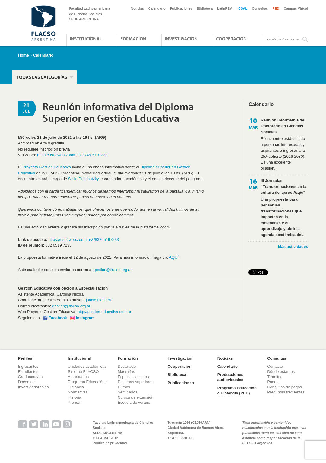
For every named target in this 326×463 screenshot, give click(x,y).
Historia (74, 397)
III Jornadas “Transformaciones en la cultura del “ (283, 186)
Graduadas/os (30, 376)
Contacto (275, 366)
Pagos (272, 382)
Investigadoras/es (33, 387)
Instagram (85, 318)
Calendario (157, 8)
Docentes (26, 382)
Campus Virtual (296, 8)
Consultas (260, 8)
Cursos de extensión (136, 397)
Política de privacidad (110, 443)
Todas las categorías (42, 77)
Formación (133, 39)
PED (275, 8)
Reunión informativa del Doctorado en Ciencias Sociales (283, 126)
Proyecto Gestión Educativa (47, 167)
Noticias (137, 8)
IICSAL (241, 8)
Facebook (58, 318)
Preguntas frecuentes (286, 392)
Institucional (86, 39)
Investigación (181, 39)
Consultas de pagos (284, 387)
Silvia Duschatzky (83, 178)
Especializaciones (133, 376)
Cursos (124, 387)
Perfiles (25, 358)
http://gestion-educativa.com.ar (104, 311)
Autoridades (78, 376)
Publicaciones (181, 8)
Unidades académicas (87, 366)
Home (23, 55)
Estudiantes (28, 371)
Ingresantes (28, 366)
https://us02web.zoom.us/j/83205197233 (72, 155)
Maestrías (126, 371)
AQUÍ (174, 257)
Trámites (274, 376)
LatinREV (224, 8)
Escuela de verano (134, 402)
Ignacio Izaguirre (98, 300)
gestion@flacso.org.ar (112, 269)
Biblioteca (205, 8)
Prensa (74, 402)
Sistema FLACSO (83, 371)
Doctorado (127, 366)
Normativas (78, 392)
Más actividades (293, 246)
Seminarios (127, 392)
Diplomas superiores (136, 382)
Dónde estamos (281, 371)
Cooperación (231, 39)
